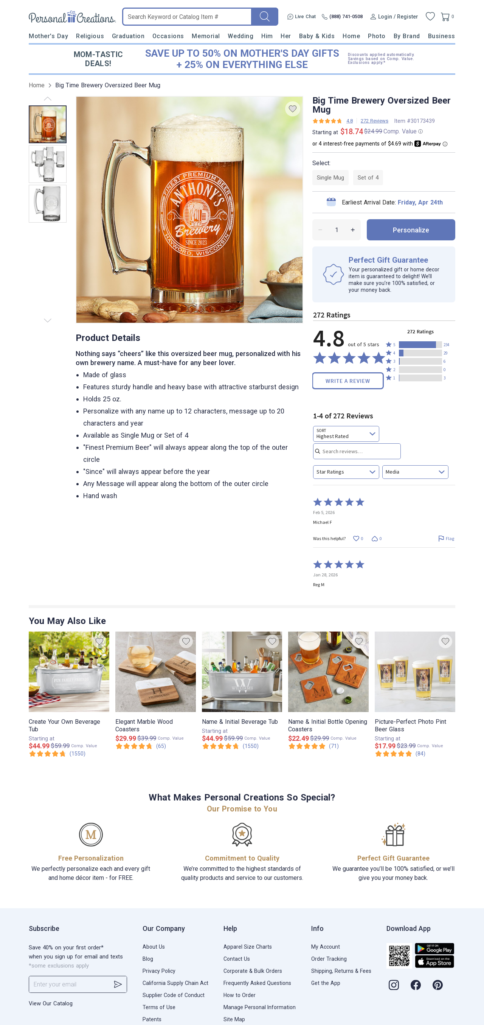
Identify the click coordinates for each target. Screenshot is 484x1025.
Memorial (206, 36)
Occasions (168, 36)
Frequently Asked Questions (257, 983)
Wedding (240, 36)
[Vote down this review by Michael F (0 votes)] (376, 538)
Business (441, 36)
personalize (411, 230)
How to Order (239, 995)
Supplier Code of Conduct (174, 995)
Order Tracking (329, 959)
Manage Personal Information (259, 1007)
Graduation (128, 36)
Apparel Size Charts (247, 947)
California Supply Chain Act (175, 983)
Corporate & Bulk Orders (252, 971)
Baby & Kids (317, 36)
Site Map (234, 1019)
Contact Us (236, 959)
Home (351, 36)
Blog (148, 959)
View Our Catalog (51, 1003)
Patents (152, 1019)
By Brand (407, 36)
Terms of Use (159, 1007)
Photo (377, 36)
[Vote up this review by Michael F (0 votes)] (358, 538)
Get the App (325, 983)
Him (267, 36)
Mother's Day (48, 36)
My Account (325, 947)
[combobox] (346, 434)
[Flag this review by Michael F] (446, 538)
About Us (154, 947)
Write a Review (348, 380)
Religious (90, 36)
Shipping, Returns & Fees (341, 971)
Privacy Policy (159, 971)
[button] (420, 344)
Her (286, 36)
